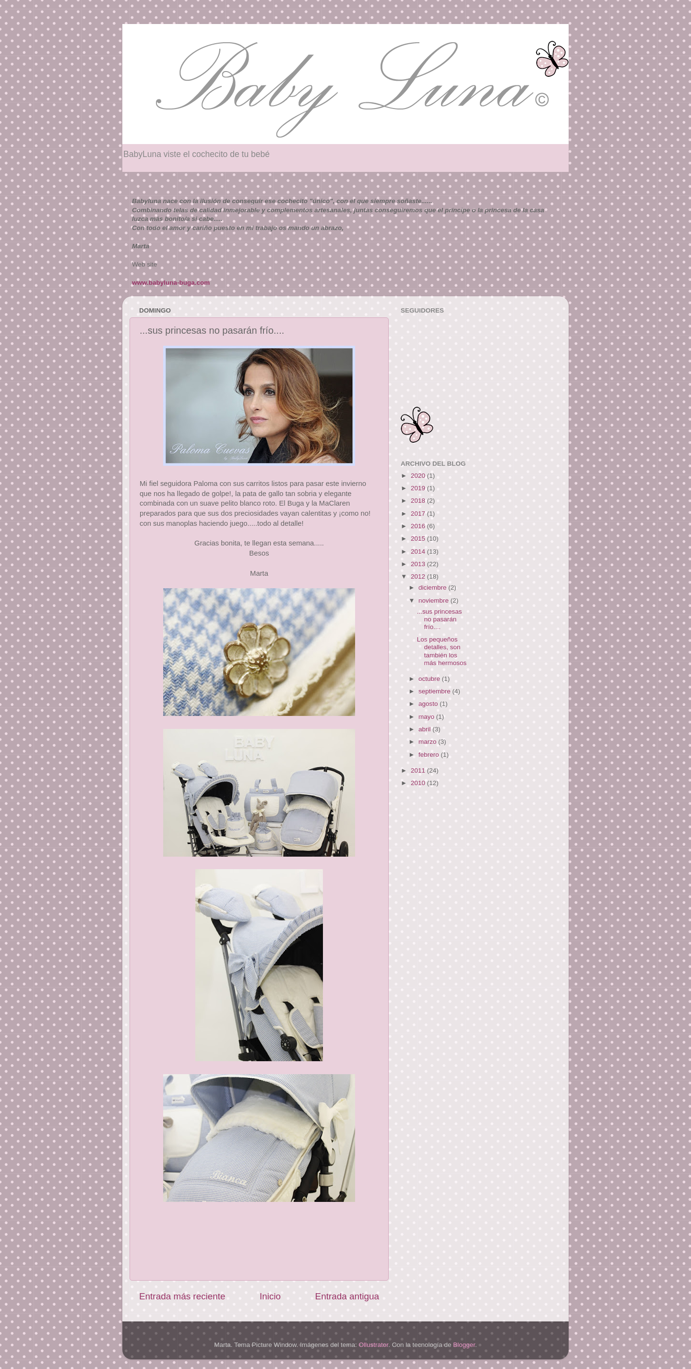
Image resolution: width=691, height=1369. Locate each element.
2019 (419, 488)
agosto (429, 703)
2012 (419, 576)
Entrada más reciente (182, 1296)
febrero (429, 754)
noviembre (434, 600)
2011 (419, 770)
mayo (427, 716)
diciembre (433, 587)
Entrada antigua (347, 1296)
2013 (419, 564)
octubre (430, 678)
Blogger (464, 1344)
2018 (419, 500)
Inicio (270, 1296)
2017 (419, 513)
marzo (428, 741)
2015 (419, 538)
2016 (419, 526)
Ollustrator (374, 1344)
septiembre (435, 691)
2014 (419, 551)
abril (425, 729)
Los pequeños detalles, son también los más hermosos (442, 651)
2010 (419, 783)
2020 (419, 475)
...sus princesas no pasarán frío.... (439, 619)
